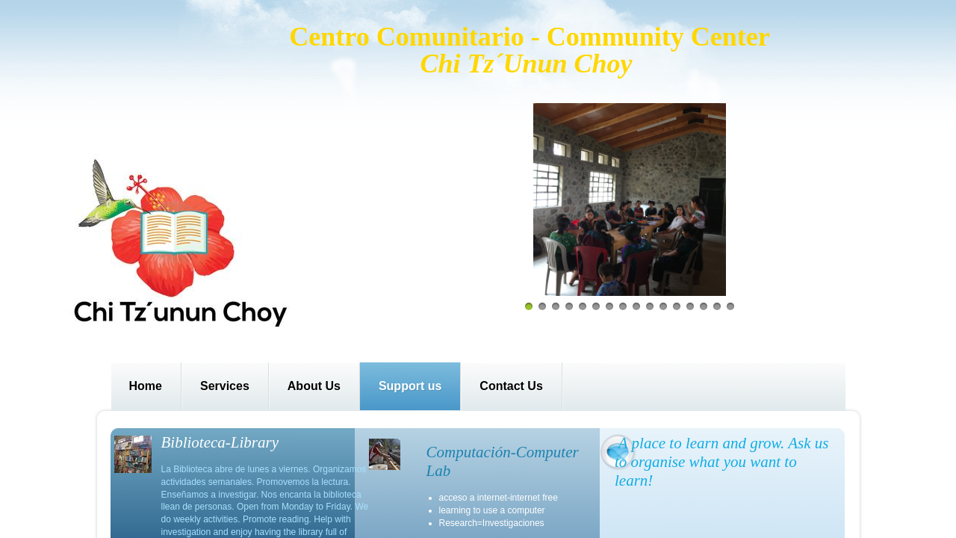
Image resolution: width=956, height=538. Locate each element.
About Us (314, 386)
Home (145, 386)
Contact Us (510, 386)
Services (224, 386)
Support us (410, 386)
